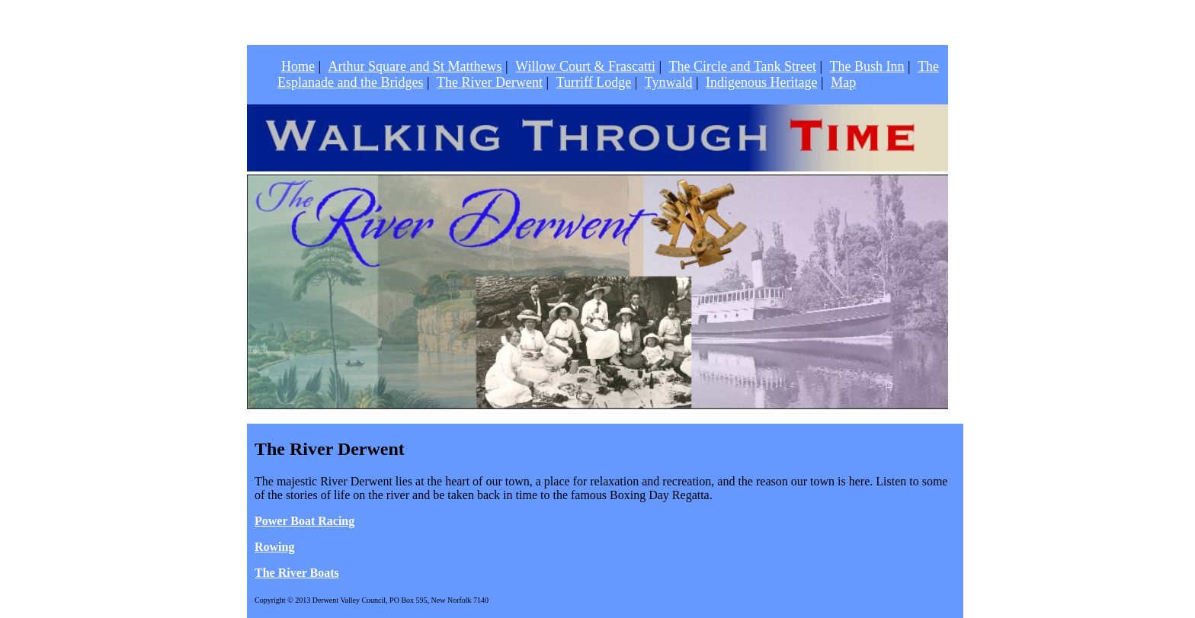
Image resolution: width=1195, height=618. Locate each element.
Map (843, 82)
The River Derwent (490, 82)
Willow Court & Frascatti (585, 66)
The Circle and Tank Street (742, 66)
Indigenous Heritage (761, 82)
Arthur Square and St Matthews (415, 66)
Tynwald (669, 82)
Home (298, 66)
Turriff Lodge (594, 82)
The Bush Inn (867, 66)
